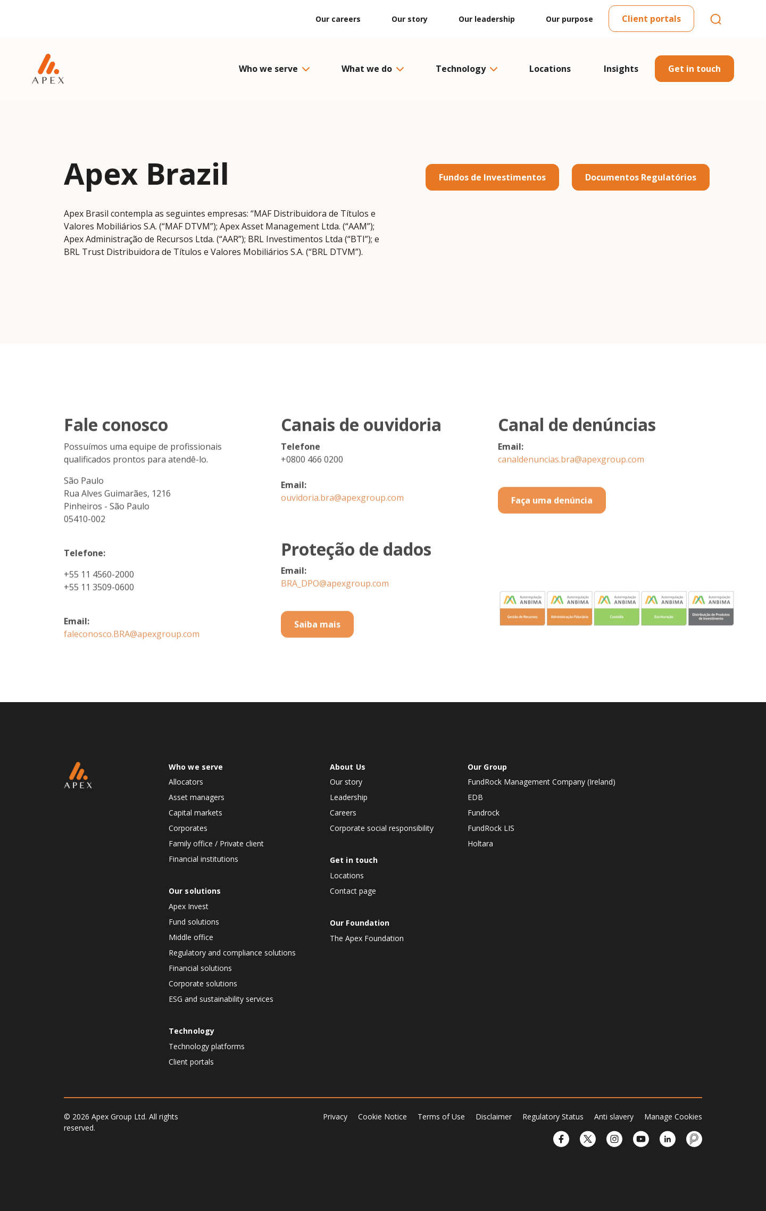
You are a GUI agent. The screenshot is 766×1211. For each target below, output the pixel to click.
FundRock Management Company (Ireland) (541, 782)
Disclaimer (494, 1116)
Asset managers (196, 797)
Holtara (480, 843)
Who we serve (274, 69)
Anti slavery (614, 1116)
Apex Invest (189, 906)
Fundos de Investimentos (492, 177)
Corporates (188, 828)
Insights (621, 69)
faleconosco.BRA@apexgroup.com (131, 671)
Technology (466, 69)
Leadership (349, 797)
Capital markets (195, 813)
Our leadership (487, 19)
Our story (410, 19)
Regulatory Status (553, 1116)
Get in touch (694, 69)
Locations (550, 69)
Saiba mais (317, 662)
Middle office (191, 937)
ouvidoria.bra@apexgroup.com (342, 535)
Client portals (651, 18)
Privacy (335, 1116)
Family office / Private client (216, 843)
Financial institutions (203, 859)
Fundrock (483, 813)
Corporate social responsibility (382, 828)
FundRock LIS (491, 828)
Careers (343, 813)
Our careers (338, 19)
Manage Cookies (673, 1116)
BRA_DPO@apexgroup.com (335, 621)
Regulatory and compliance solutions (232, 953)
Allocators (186, 782)
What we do (372, 69)
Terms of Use (441, 1116)
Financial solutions (200, 968)
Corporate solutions (203, 983)
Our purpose (569, 19)
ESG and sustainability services (221, 999)
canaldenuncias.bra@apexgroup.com (571, 496)
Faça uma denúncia (552, 537)
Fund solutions (194, 922)
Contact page (353, 891)
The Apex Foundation (367, 938)
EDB (475, 797)
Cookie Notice (382, 1116)
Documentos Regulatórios (640, 177)
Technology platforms (207, 1046)
